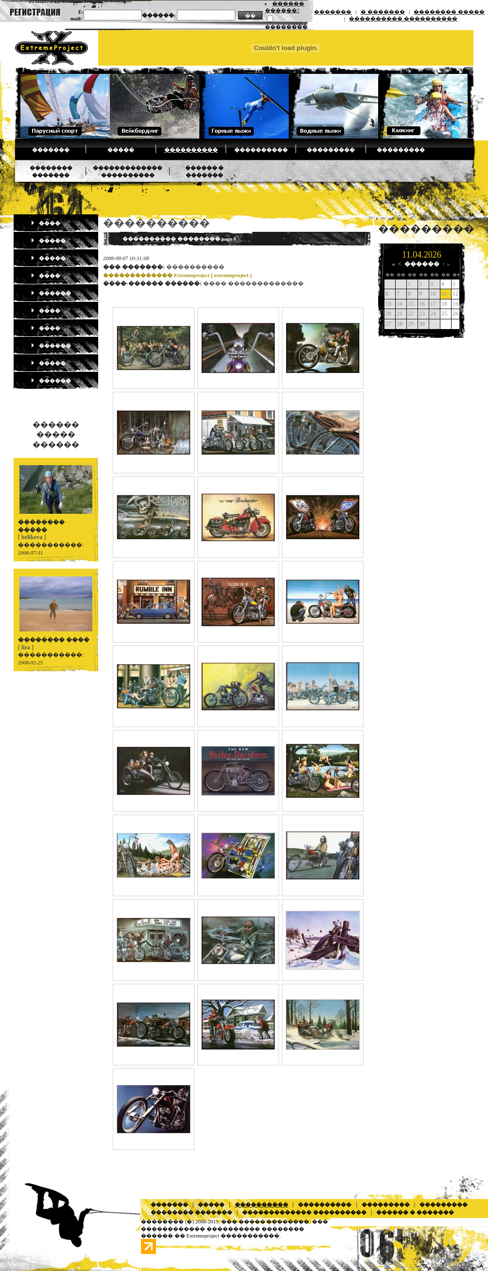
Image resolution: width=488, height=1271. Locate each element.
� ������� (383, 12)
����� (120, 150)
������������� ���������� (304, 1212)
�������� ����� (449, 12)
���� (45, 223)
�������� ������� (191, 1212)
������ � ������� (415, 1212)
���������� (191, 150)
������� (332, 12)
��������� (331, 150)
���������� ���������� (403, 18)
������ (51, 293)
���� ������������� (253, 283)
